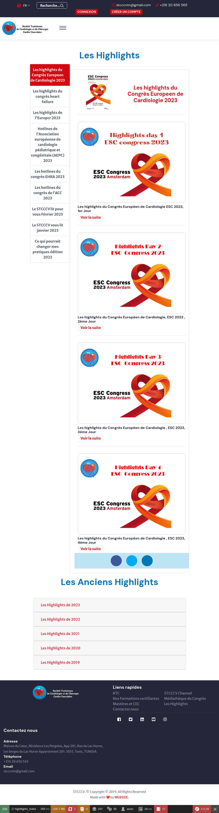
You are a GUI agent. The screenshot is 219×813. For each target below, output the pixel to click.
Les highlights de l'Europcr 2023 (47, 115)
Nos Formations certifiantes (136, 698)
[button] (91, 217)
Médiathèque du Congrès (185, 698)
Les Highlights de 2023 (60, 605)
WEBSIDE (121, 797)
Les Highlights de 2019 (60, 662)
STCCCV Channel (178, 693)
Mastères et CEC (126, 704)
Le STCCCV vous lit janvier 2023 (47, 228)
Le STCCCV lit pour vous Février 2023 (47, 211)
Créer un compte (126, 12)
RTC (116, 693)
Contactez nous (126, 709)
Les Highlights (176, 704)
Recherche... (52, 6)
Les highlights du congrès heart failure (47, 96)
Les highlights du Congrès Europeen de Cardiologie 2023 (47, 74)
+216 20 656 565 (173, 5)
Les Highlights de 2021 (60, 633)
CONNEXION (86, 12)
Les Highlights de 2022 (60, 619)
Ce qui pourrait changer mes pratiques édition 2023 (47, 249)
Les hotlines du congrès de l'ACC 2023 (47, 192)
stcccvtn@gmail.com (133, 5)
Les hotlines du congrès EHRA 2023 (47, 174)
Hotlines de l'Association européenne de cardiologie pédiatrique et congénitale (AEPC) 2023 (47, 144)
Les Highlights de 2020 (60, 648)
